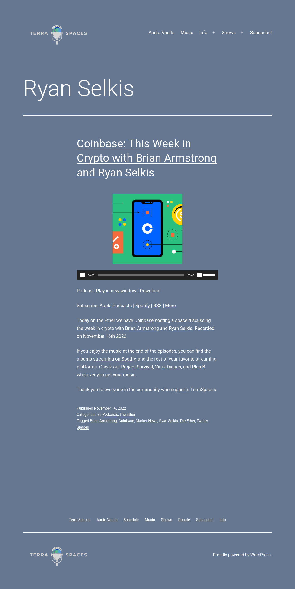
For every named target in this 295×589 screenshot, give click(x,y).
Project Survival (137, 367)
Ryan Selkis (180, 328)
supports (180, 389)
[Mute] (199, 275)
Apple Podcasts (115, 305)
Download (150, 290)
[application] (147, 275)
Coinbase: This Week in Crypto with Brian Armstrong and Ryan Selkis (147, 158)
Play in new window (116, 290)
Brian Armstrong (142, 328)
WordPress (260, 554)
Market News (146, 421)
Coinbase (144, 320)
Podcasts (110, 414)
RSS (157, 305)
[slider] (141, 275)
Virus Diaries (168, 367)
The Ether (127, 414)
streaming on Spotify (114, 359)
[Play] (82, 275)
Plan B (198, 367)
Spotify (142, 305)
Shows (229, 32)
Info (203, 32)
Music (187, 32)
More (170, 305)
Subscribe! (261, 32)
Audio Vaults (161, 32)
